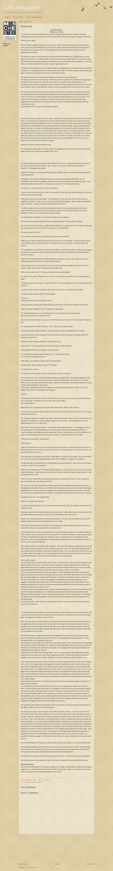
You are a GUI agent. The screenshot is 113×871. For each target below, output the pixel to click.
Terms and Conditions (34, 17)
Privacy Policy (18, 17)
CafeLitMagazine (21, 7)
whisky (40, 782)
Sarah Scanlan (34, 782)
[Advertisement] (56, 848)
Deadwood (27, 782)
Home (7, 17)
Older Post (90, 864)
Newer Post (23, 864)
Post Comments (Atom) (31, 867)
